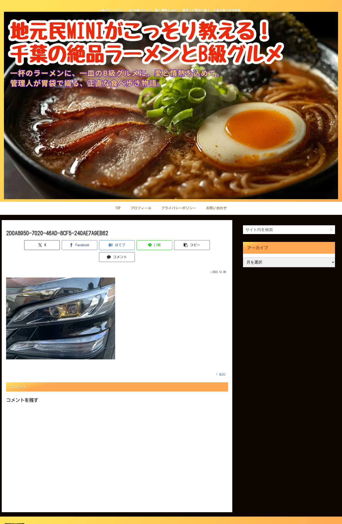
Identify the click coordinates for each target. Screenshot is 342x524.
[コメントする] (210, 245)
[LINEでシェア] (135, 245)
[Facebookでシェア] (61, 245)
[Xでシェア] (24, 245)
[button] (173, 245)
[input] (289, 229)
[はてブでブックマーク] (98, 245)
